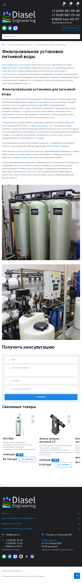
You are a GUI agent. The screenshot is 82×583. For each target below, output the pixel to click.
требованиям (69, 106)
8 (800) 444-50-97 (66, 19)
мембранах (8, 144)
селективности (10, 159)
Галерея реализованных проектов (20, 45)
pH (54, 153)
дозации (56, 138)
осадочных (52, 109)
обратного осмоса (11, 132)
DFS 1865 (8, 455)
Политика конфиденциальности (12, 573)
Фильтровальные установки (16, 65)
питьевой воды (64, 68)
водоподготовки (9, 68)
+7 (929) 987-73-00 (66, 15)
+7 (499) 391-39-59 (66, 11)
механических (26, 74)
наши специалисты (40, 181)
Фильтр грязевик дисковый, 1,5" (49, 456)
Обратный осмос (51, 132)
